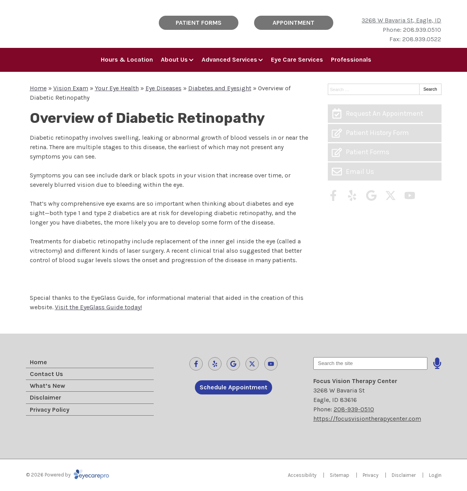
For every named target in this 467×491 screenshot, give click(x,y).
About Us (174, 59)
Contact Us (46, 374)
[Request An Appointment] (385, 113)
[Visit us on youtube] (409, 195)
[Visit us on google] (371, 195)
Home (38, 88)
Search (430, 89)
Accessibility (302, 475)
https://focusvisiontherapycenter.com (367, 418)
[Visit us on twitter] (390, 195)
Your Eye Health (117, 88)
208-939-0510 (354, 409)
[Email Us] (385, 171)
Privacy (370, 475)
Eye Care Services (297, 59)
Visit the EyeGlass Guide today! (98, 307)
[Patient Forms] (385, 152)
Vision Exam (70, 88)
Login (435, 475)
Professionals (351, 59)
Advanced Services (229, 59)
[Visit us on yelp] (352, 195)
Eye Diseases (163, 88)
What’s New (47, 385)
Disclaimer (45, 397)
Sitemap (339, 475)
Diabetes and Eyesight (219, 88)
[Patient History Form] (385, 133)
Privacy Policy (49, 409)
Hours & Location (127, 59)
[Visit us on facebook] (333, 195)
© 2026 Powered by (67, 475)
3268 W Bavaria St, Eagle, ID (401, 20)
